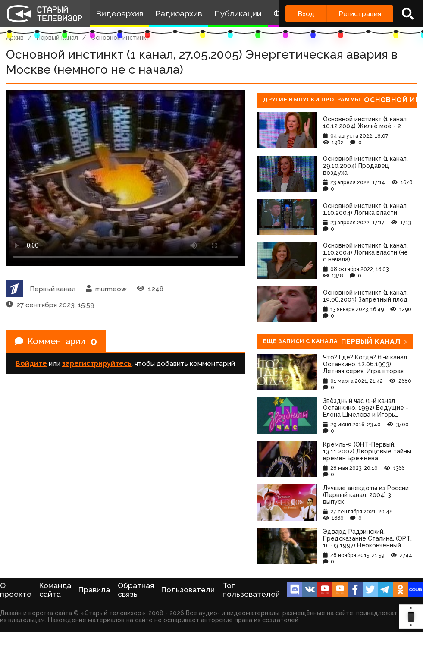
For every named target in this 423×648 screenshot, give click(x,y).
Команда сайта (55, 589)
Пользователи (188, 589)
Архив (15, 37)
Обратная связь (136, 589)
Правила (94, 589)
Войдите (31, 363)
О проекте (15, 589)
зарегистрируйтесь (97, 363)
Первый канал (57, 37)
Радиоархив (178, 13)
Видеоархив (120, 13)
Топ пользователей (251, 589)
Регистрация (359, 13)
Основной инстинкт (120, 37)
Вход (306, 13)
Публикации (238, 13)
